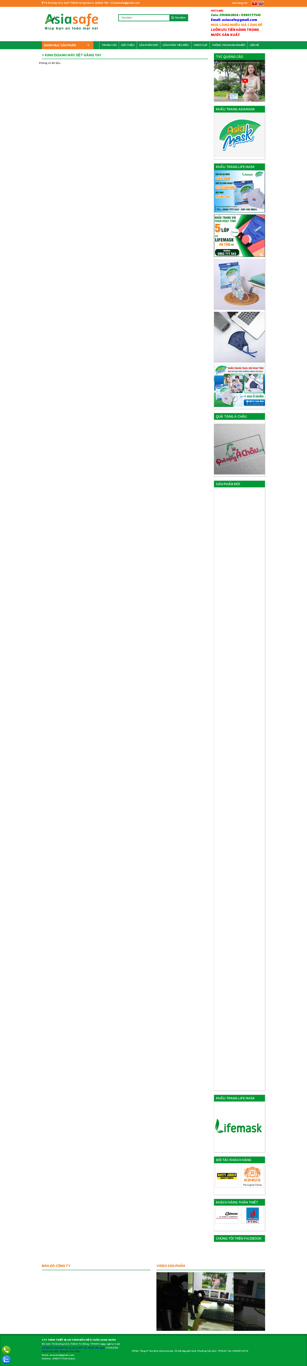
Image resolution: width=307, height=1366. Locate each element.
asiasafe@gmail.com (125, 3)
